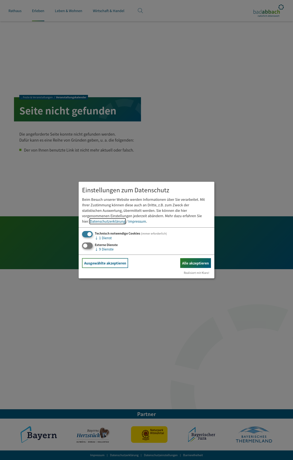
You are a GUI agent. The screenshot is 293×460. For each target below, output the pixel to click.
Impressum (137, 221)
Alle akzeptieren (195, 263)
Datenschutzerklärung (107, 221)
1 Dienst (103, 238)
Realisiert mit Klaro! (196, 273)
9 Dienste (104, 249)
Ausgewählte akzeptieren (105, 263)
